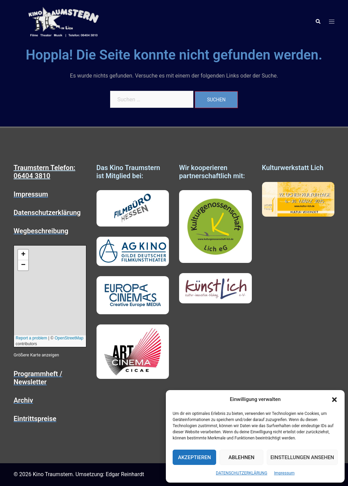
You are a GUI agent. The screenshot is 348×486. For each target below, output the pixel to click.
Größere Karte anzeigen (36, 354)
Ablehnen (241, 457)
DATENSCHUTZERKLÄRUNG (241, 473)
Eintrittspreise (35, 419)
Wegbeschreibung (41, 231)
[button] (334, 399)
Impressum (284, 473)
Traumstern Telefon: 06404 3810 (44, 172)
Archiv (23, 400)
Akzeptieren (194, 457)
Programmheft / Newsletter (38, 378)
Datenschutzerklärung (47, 212)
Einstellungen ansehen (302, 457)
